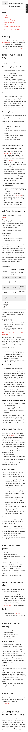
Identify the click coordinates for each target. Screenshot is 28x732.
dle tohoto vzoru (18, 195)
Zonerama (17, 613)
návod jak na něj (12, 160)
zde (23, 729)
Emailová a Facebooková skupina (12, 26)
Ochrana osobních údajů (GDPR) (12, 29)
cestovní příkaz (7, 153)
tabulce (4, 217)
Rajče (5, 617)
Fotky (5, 24)
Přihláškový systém (14, 435)
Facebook (6, 703)
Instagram (6, 705)
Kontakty (6, 15)
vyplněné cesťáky (8, 605)
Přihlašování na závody (9, 20)
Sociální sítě (7, 28)
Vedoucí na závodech (9, 22)
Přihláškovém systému (19, 48)
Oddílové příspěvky (8, 19)
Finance (6, 17)
